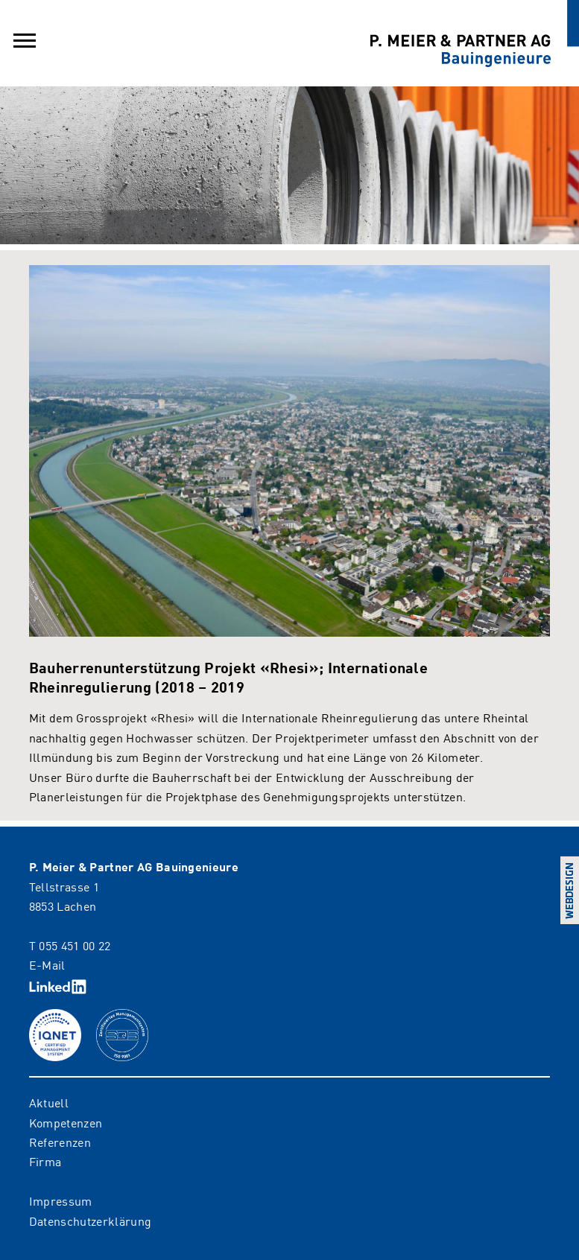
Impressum (60, 1200)
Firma (45, 1161)
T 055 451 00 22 (70, 945)
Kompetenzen (66, 1122)
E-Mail (47, 964)
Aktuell (49, 1102)
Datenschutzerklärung (90, 1220)
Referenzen (60, 1142)
